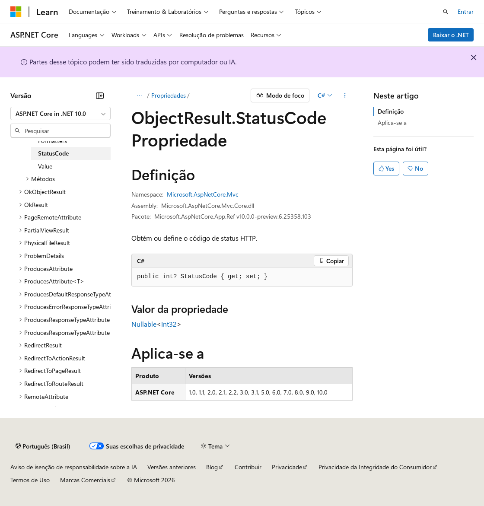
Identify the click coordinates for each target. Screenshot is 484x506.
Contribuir (248, 467)
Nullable (143, 323)
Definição (391, 111)
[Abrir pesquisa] (445, 11)
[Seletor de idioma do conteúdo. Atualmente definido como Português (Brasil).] (43, 446)
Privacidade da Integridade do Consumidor (375, 467)
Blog (212, 467)
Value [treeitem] (45, 166)
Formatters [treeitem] (52, 141)
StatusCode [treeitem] (53, 153)
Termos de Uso (30, 480)
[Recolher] (100, 95)
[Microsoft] (16, 11)
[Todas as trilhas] (138, 95)
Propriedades (168, 95)
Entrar (466, 11)
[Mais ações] (345, 95)
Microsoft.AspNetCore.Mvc (203, 194)
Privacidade (287, 467)
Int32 (169, 323)
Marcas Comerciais (85, 480)
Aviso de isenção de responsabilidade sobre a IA (73, 467)
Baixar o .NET (451, 35)
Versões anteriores (171, 467)
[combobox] (60, 114)
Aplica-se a (392, 122)
